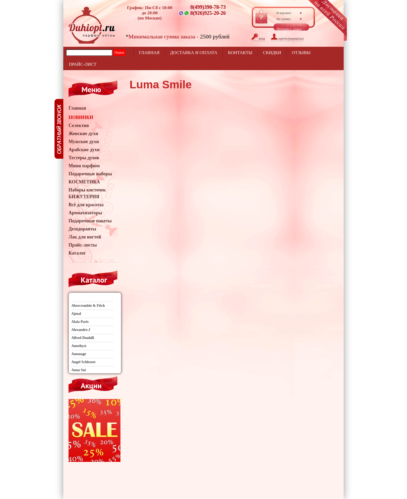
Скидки (272, 52)
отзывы (301, 52)
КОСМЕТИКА (84, 181)
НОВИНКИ (81, 117)
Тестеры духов (84, 157)
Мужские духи (84, 141)
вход (258, 38)
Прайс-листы (83, 245)
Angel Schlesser (83, 362)
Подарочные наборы (90, 173)
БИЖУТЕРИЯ (84, 196)
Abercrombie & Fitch (88, 306)
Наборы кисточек (87, 189)
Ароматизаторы (85, 212)
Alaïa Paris (80, 322)
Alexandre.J (80, 330)
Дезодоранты (82, 228)
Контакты (240, 52)
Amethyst (78, 346)
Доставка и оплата (194, 52)
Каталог (77, 253)
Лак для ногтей (85, 236)
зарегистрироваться (287, 38)
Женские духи (83, 133)
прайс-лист (83, 64)
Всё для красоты (86, 204)
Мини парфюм (84, 165)
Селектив (79, 125)
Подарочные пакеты (90, 220)
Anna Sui (78, 370)
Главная (149, 52)
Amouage (78, 354)
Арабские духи (84, 149)
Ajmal (76, 314)
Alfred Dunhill (82, 338)
